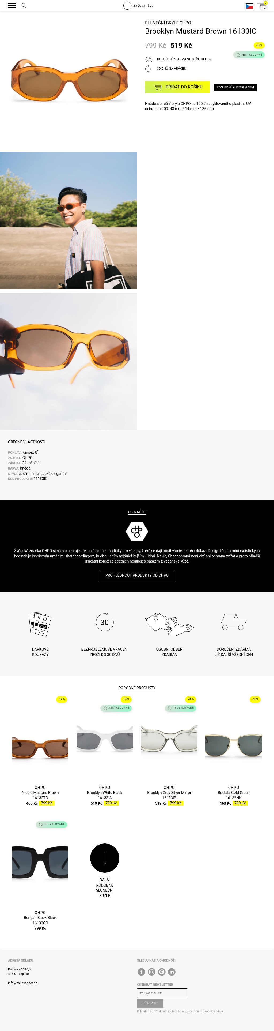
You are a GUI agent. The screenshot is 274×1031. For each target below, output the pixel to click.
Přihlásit (150, 1003)
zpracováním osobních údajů (204, 1011)
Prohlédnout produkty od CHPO (137, 575)
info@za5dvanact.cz (22, 983)
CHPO (185, 22)
